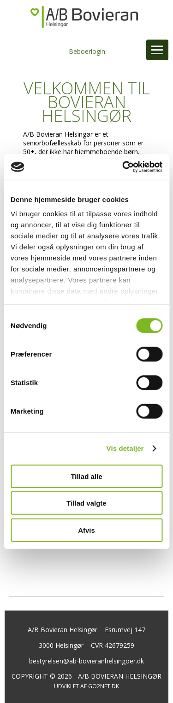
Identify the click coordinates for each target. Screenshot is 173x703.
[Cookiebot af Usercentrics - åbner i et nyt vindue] (123, 167)
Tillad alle (86, 476)
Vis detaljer (125, 448)
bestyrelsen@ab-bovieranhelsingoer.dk (86, 661)
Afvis (86, 530)
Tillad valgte (86, 503)
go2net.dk (103, 686)
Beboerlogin (87, 51)
